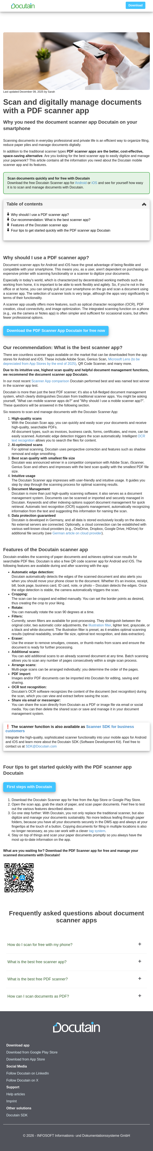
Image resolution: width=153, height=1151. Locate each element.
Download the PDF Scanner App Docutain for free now (56, 330)
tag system (97, 831)
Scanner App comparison (50, 381)
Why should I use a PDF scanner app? (40, 215)
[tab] (76, 204)
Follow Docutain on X (22, 1080)
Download (135, 5)
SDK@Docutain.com (41, 746)
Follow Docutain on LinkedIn (27, 1073)
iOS (94, 183)
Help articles (15, 1094)
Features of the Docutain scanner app (39, 225)
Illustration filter (99, 625)
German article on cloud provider (77, 533)
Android (81, 183)
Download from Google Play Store (32, 1052)
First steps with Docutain (29, 787)
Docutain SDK (17, 1115)
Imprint (11, 1101)
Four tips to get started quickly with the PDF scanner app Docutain (60, 230)
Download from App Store (25, 1059)
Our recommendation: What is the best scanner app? (50, 220)
